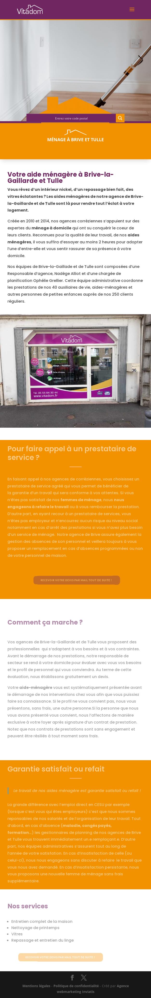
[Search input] (71, 118)
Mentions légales (36, 986)
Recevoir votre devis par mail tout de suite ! (77, 580)
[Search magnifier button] (120, 118)
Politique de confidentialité (76, 986)
